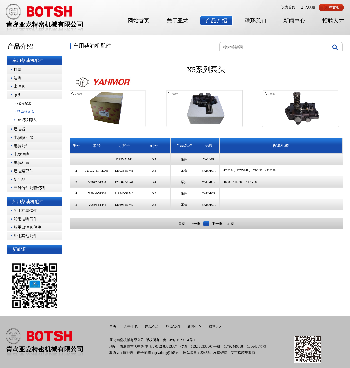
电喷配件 (21, 146)
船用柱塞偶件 (25, 210)
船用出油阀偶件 (27, 227)
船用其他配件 (25, 236)
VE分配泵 (22, 103)
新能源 (19, 249)
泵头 (17, 95)
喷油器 (19, 129)
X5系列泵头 (24, 112)
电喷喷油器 (23, 137)
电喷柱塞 (21, 163)
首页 (181, 223)
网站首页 (138, 21)
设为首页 (288, 7)
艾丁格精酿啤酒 (243, 353)
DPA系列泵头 (25, 120)
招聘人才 (333, 21)
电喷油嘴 (21, 154)
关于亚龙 (177, 21)
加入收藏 (308, 7)
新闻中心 (294, 21)
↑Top (346, 326)
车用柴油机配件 (27, 60)
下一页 (217, 223)
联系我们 (255, 21)
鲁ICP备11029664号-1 (179, 340)
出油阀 (19, 86)
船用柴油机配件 (27, 201)
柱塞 (17, 69)
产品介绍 (216, 21)
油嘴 (17, 78)
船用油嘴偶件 (25, 219)
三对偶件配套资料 (29, 188)
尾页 (230, 223)
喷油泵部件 (23, 171)
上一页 (195, 223)
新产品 (19, 179)
